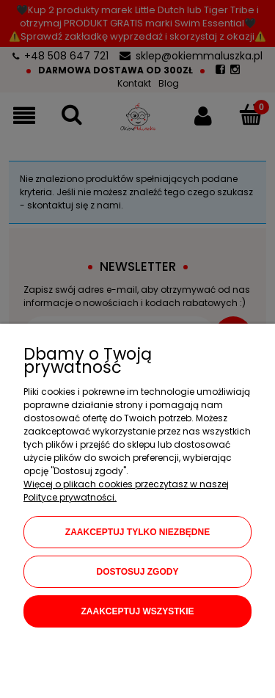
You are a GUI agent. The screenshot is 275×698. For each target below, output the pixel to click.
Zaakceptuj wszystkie (137, 611)
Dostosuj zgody (138, 572)
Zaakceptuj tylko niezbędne (137, 532)
